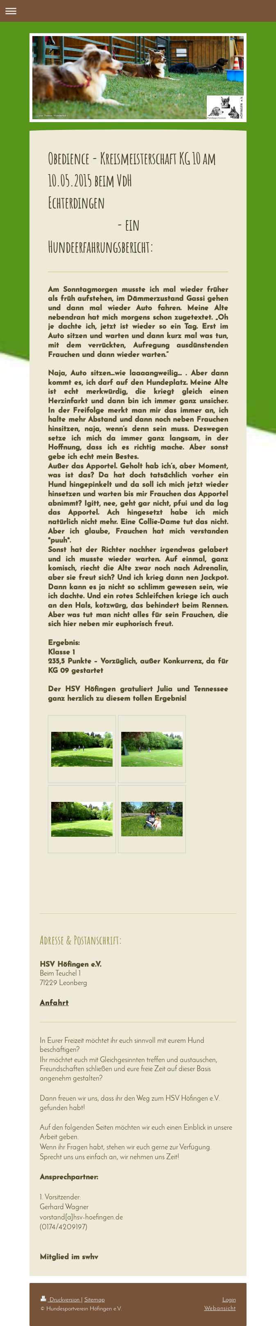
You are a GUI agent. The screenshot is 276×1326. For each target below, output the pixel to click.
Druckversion (61, 1299)
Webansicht (220, 1308)
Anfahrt (54, 1003)
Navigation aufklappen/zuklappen (138, 11)
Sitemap (94, 1299)
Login (229, 1299)
